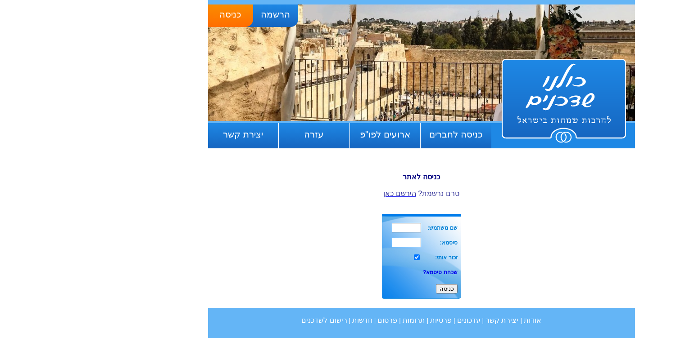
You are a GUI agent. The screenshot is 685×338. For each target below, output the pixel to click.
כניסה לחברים (377, 134)
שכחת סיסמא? (361, 272)
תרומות (335, 320)
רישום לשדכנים (245, 320)
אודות (454, 320)
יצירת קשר (164, 134)
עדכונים (390, 320)
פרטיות (362, 320)
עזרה (235, 134)
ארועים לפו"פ (306, 134)
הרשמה (196, 14)
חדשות (283, 320)
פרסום (308, 320)
